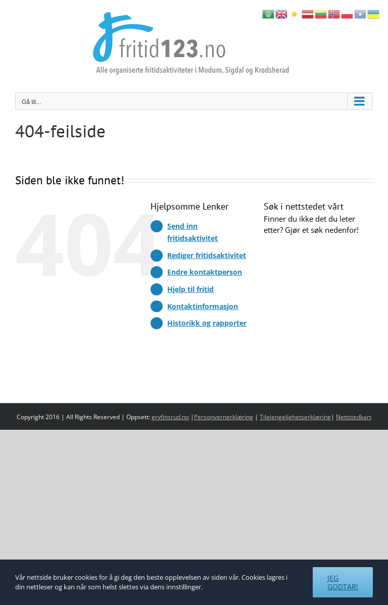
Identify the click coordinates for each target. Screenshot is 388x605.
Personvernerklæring (223, 417)
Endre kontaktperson (204, 272)
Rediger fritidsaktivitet (206, 255)
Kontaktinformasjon (202, 306)
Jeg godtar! (342, 582)
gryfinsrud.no (170, 417)
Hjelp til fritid (190, 289)
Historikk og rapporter (207, 323)
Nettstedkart (353, 417)
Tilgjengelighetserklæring (295, 417)
